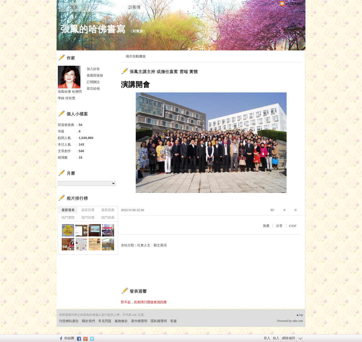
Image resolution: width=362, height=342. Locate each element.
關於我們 (88, 321)
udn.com (297, 321)
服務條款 (121, 321)
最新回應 (88, 210)
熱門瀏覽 (68, 217)
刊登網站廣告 (69, 321)
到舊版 (137, 31)
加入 (276, 338)
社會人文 (143, 245)
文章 (74, 7)
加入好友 (93, 69)
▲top (299, 315)
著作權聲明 (139, 321)
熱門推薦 (107, 217)
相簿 (104, 7)
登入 (267, 338)
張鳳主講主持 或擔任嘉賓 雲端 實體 (164, 72)
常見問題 (104, 321)
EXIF (292, 226)
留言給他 (93, 88)
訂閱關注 (93, 82)
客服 (173, 321)
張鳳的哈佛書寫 (92, 29)
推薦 (266, 226)
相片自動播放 (136, 56)
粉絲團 (69, 338)
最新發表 (68, 210)
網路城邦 (288, 338)
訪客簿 (134, 7)
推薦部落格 (95, 75)
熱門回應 (88, 217)
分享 (279, 226)
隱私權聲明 (159, 321)
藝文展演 (160, 245)
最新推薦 (107, 210)
